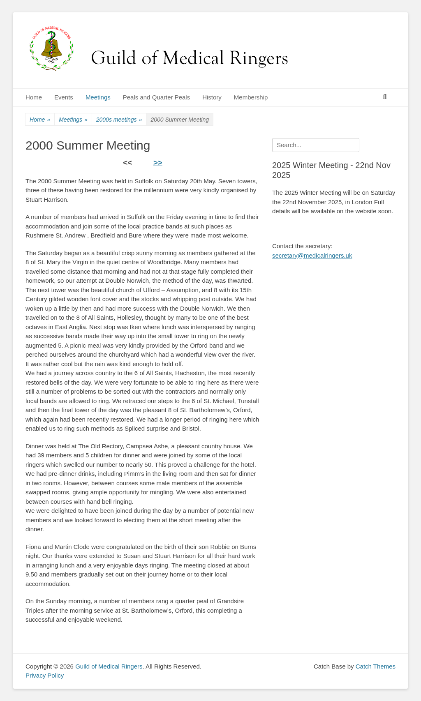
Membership (251, 97)
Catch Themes (376, 666)
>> (157, 162)
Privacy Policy (44, 675)
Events (63, 97)
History (212, 97)
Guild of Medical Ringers (108, 666)
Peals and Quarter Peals (156, 97)
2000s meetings (119, 119)
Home (33, 97)
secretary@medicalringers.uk (312, 255)
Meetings (98, 97)
